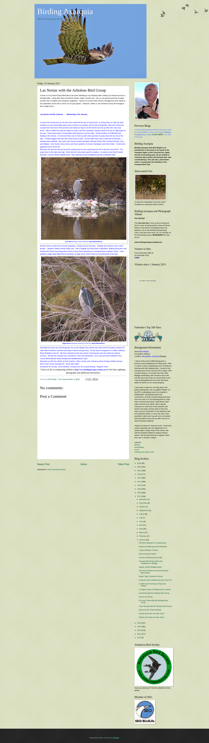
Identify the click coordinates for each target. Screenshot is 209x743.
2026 (139, 463)
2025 (139, 467)
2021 (139, 482)
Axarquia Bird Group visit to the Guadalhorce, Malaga (150, 562)
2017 (139, 496)
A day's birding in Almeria (148, 550)
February (142, 536)
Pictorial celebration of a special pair (152, 543)
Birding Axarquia (65, 11)
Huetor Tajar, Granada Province (151, 576)
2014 (139, 630)
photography (139, 447)
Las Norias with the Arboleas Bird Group (154, 593)
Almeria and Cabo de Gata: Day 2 (151, 614)
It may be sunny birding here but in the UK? (155, 580)
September (143, 510)
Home (84, 464)
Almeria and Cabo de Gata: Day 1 (151, 617)
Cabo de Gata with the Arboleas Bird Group (155, 606)
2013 (139, 634)
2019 (139, 489)
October (142, 507)
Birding (137, 445)
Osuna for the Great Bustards (150, 610)
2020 (139, 485)
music (136, 450)
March (141, 532)
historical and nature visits (144, 452)
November (143, 503)
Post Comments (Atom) (57, 469)
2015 (139, 627)
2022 (139, 478)
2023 (139, 474)
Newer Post (43, 464)
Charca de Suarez (146, 597)
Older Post (123, 464)
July (141, 518)
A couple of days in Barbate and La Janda (154, 589)
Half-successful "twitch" (147, 554)
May (141, 525)
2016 (139, 623)
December (143, 499)
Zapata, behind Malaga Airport (150, 567)
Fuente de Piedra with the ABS (150, 558)
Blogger (116, 738)
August (142, 514)
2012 (139, 638)
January (142, 540)
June (141, 521)
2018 (139, 493)
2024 (139, 471)
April (141, 529)
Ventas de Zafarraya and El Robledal (153, 547)
